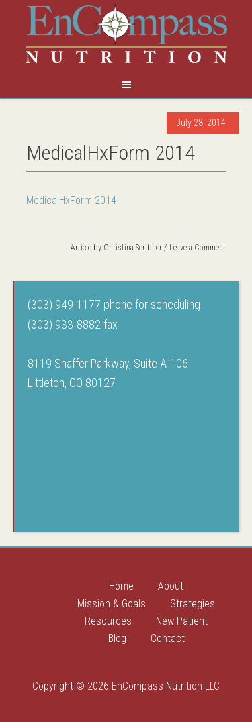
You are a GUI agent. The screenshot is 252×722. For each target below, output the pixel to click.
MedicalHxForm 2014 (71, 200)
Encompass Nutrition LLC (126, 33)
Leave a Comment (197, 247)
